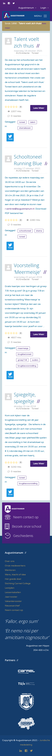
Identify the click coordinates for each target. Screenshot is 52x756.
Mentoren (10, 570)
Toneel (35, 53)
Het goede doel (13, 579)
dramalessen (25, 128)
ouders (35, 360)
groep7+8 (22, 360)
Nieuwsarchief (12, 605)
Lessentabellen (13, 592)
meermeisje (23, 348)
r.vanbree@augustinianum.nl (19, 208)
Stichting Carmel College (18, 583)
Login (44, 7)
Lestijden (9, 588)
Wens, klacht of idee (15, 574)
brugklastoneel (24, 354)
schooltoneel (25, 231)
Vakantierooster (13, 601)
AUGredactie (23, 53)
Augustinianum (27, 7)
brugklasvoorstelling (27, 366)
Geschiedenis (23, 535)
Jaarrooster (11, 596)
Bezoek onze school (26, 526)
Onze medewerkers (15, 565)
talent (32, 122)
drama (39, 231)
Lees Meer (38, 108)
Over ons (9, 561)
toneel (22, 122)
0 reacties (14, 116)
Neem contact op (25, 517)
